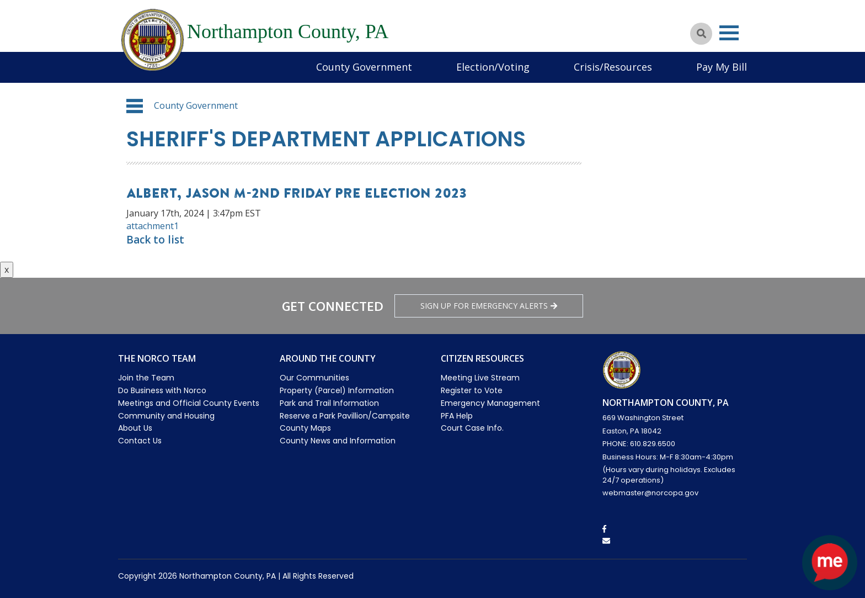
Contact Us (140, 440)
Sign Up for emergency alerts (488, 305)
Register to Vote (472, 390)
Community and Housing (166, 415)
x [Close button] (6, 269)
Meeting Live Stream (480, 377)
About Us (135, 427)
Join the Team (146, 377)
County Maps (305, 427)
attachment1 (152, 226)
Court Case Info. (472, 427)
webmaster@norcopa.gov (650, 493)
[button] (134, 106)
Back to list (155, 239)
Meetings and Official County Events (188, 403)
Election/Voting (493, 66)
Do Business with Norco (162, 390)
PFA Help (457, 415)
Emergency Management (490, 403)
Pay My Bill (721, 66)
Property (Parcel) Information (337, 390)
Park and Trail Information (329, 403)
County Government (364, 66)
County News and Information (338, 440)
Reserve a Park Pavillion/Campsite (345, 415)
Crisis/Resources (613, 66)
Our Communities (314, 377)
